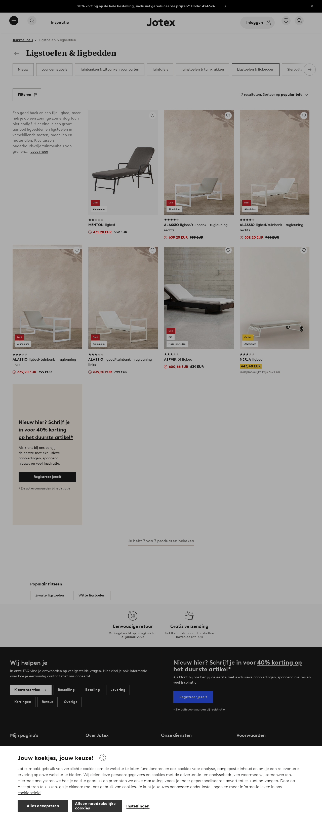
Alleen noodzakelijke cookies (95, 805)
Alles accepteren (43, 805)
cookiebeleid (29, 792)
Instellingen (137, 806)
